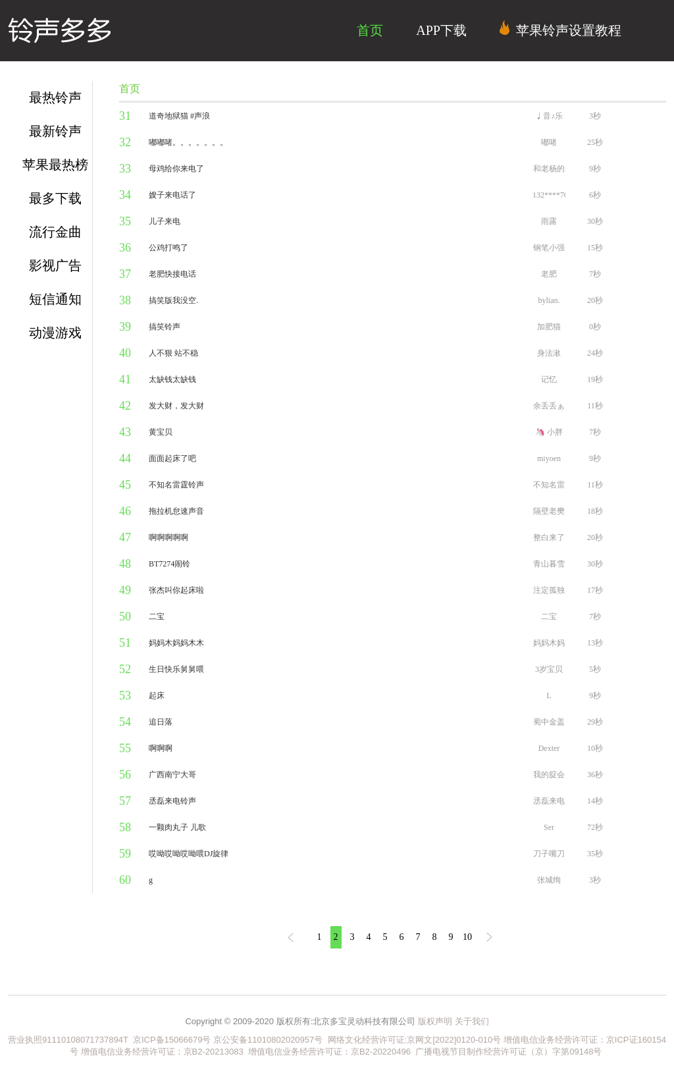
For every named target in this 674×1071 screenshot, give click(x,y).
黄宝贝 (160, 432)
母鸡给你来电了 (176, 168)
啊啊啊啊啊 (168, 537)
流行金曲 (55, 232)
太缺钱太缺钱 (172, 379)
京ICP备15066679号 (172, 1040)
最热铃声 (55, 97)
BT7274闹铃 (169, 563)
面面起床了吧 (172, 458)
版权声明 (435, 1021)
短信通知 (55, 299)
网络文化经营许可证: (365, 1040)
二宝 (157, 616)
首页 (370, 30)
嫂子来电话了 (172, 195)
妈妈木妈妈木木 (176, 642)
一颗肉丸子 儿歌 (177, 827)
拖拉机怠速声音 (176, 511)
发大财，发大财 (176, 405)
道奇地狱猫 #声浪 (179, 116)
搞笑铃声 (164, 326)
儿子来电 (164, 221)
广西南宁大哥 (172, 774)
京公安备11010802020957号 (268, 1040)
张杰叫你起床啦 (176, 590)
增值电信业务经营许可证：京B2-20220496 (329, 1052)
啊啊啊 (160, 748)
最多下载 (55, 198)
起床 (157, 695)
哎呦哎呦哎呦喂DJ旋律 (188, 853)
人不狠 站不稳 (173, 353)
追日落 (160, 722)
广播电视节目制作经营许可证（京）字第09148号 (508, 1052)
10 (467, 937)
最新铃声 (55, 131)
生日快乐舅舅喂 (176, 669)
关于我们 (472, 1021)
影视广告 (55, 265)
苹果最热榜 (55, 164)
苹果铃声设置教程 (560, 29)
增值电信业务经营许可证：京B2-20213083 (162, 1052)
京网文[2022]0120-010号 (454, 1040)
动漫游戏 (55, 332)
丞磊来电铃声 (172, 801)
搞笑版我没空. (173, 300)
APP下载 (441, 30)
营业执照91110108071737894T (69, 1040)
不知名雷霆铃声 (176, 484)
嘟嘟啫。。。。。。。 (188, 142)
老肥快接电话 (172, 274)
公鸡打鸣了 (168, 247)
